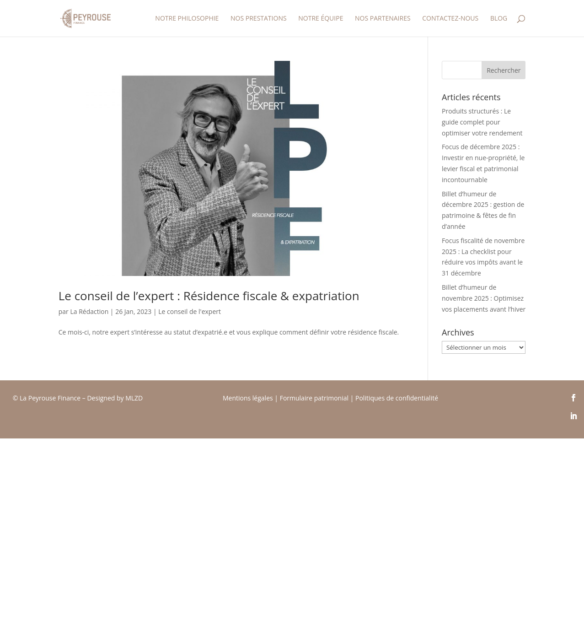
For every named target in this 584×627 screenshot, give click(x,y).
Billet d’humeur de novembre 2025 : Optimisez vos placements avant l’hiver (483, 298)
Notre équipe (320, 18)
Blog (498, 18)
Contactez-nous (450, 18)
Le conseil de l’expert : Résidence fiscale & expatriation (209, 295)
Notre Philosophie (187, 18)
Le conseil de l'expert (189, 311)
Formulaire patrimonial (314, 398)
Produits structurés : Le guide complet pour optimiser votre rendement (482, 122)
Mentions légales (248, 398)
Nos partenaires (383, 18)
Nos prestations (258, 18)
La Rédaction (89, 311)
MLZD (135, 398)
